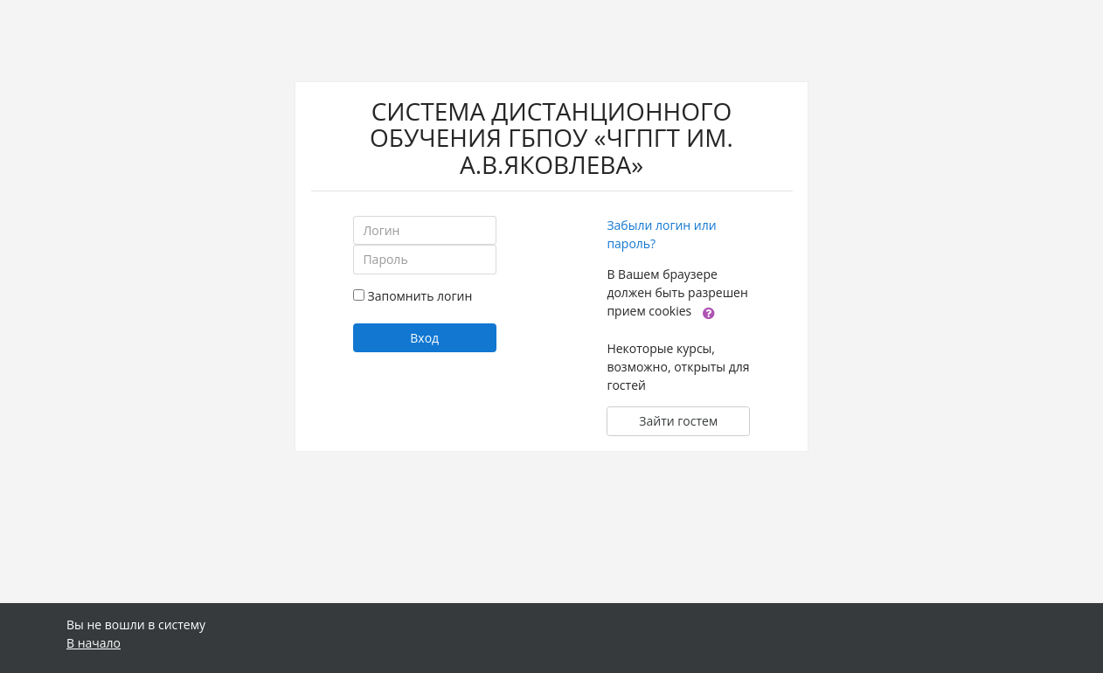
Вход (424, 338)
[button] (709, 312)
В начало (93, 643)
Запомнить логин (420, 296)
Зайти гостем (678, 421)
